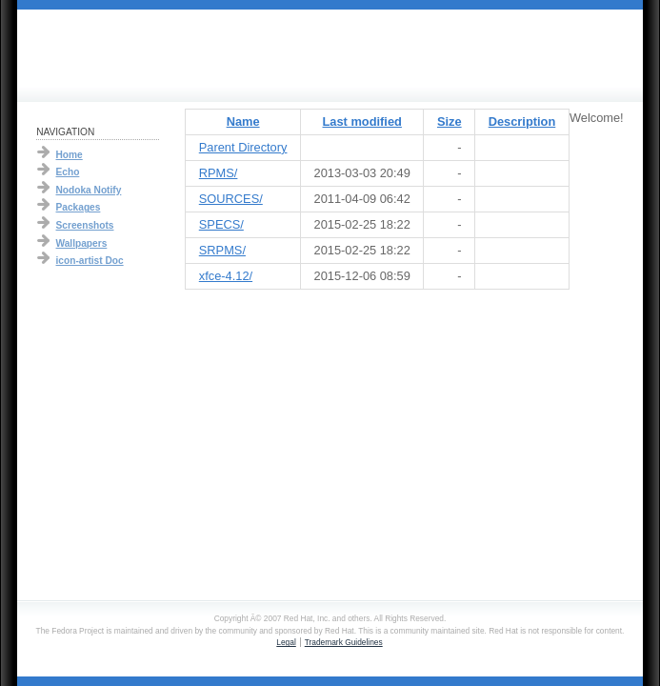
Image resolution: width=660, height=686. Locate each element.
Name (243, 121)
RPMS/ (218, 173)
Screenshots (85, 225)
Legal (285, 642)
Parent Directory (243, 147)
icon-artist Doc (90, 260)
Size (449, 121)
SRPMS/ (222, 250)
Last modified (362, 121)
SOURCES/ (231, 199)
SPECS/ (221, 224)
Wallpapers (82, 243)
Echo (68, 172)
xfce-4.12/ (225, 276)
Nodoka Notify (89, 190)
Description (522, 121)
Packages (78, 207)
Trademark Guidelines (344, 642)
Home (69, 155)
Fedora (113, 51)
